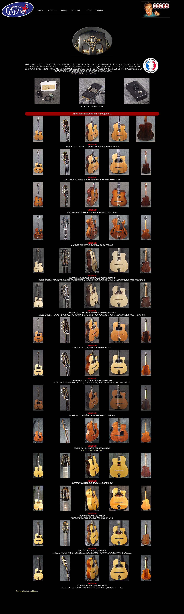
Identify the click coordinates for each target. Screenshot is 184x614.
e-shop (64, 10)
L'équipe (99, 10)
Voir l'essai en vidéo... (92, 450)
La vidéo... (91, 73)
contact (88, 10)
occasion (51, 10)
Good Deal (76, 10)
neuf (39, 10)
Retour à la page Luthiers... (27, 591)
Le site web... (77, 73)
